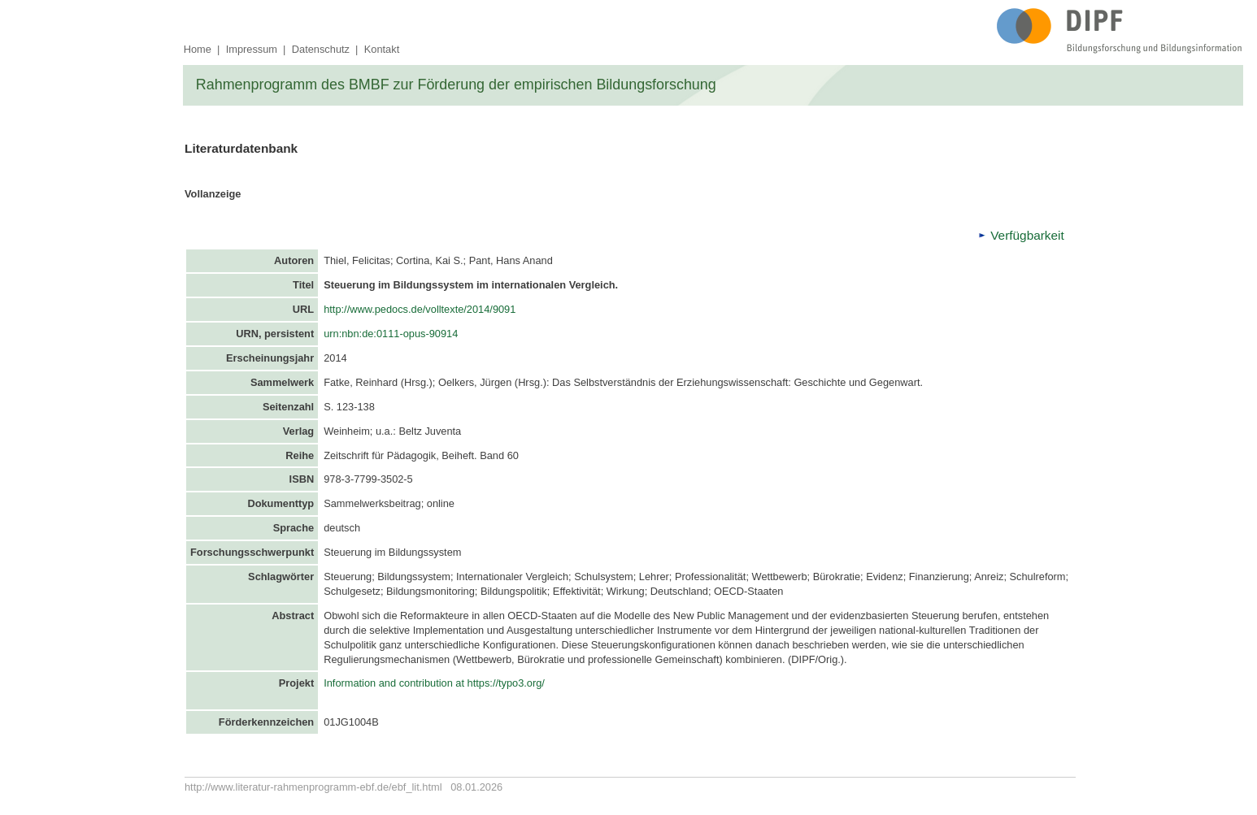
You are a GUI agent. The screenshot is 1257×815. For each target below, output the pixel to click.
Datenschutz (321, 49)
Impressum (251, 49)
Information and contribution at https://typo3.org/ (434, 683)
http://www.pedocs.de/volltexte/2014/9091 (419, 309)
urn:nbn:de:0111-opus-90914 (392, 333)
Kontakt (381, 49)
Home (197, 49)
